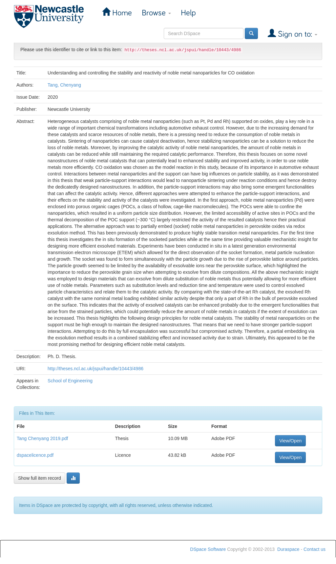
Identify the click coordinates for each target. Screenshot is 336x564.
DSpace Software (208, 549)
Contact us (315, 549)
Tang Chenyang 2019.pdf (42, 438)
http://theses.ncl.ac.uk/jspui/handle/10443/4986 (95, 368)
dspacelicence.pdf (35, 455)
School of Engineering (70, 380)
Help (188, 13)
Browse (156, 13)
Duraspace (288, 549)
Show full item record (39, 478)
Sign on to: (296, 34)
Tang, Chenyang (64, 85)
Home (121, 13)
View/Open (290, 440)
